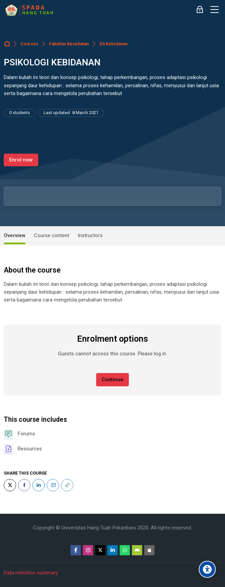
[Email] (53, 485)
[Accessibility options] (207, 569)
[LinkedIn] (38, 485)
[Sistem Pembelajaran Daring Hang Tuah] (29, 10)
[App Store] (149, 550)
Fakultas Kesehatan (69, 43)
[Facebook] (24, 485)
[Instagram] (88, 550)
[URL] (67, 485)
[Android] (137, 550)
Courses (29, 43)
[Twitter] (10, 485)
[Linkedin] (112, 550)
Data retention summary (31, 573)
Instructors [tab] (90, 235)
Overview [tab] (15, 235)
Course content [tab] (51, 235)
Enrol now (21, 160)
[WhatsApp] (125, 550)
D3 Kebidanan (113, 43)
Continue (112, 379)
